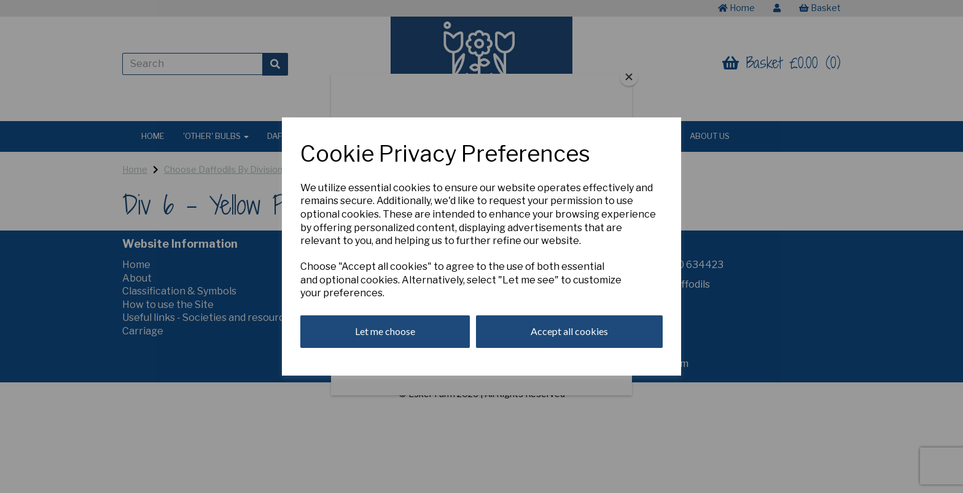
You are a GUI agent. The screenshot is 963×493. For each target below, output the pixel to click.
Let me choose (385, 331)
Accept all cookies (569, 331)
